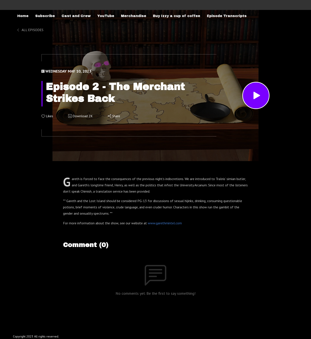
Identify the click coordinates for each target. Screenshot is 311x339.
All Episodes (29, 30)
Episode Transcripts (227, 16)
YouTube (105, 16)
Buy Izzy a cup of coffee (176, 16)
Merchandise (133, 16)
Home (23, 16)
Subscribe (45, 16)
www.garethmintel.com (165, 223)
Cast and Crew (76, 16)
